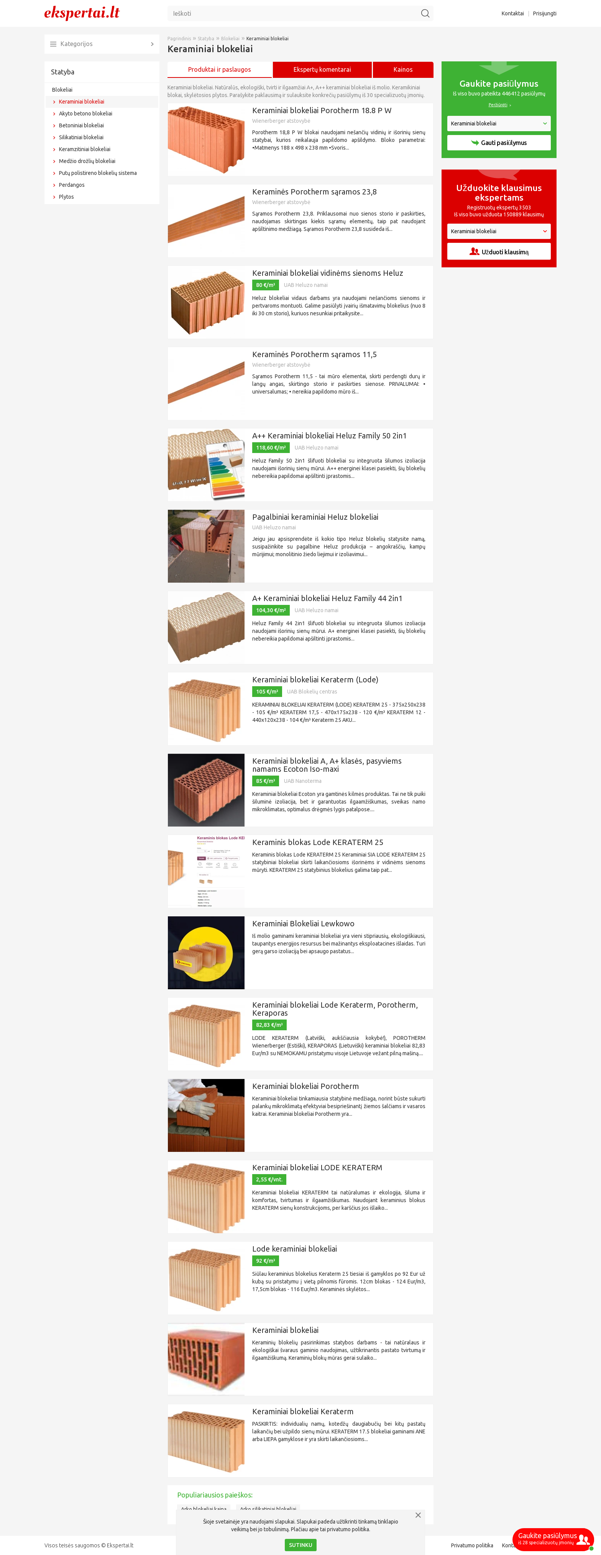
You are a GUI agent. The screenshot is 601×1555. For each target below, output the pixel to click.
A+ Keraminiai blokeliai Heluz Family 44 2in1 (327, 598)
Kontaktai (513, 13)
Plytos (66, 197)
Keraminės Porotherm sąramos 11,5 (314, 354)
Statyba (62, 72)
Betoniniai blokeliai (81, 125)
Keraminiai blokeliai (81, 102)
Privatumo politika (472, 1545)
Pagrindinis (179, 38)
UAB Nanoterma (303, 781)
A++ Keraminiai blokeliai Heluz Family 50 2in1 (329, 435)
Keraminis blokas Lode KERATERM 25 (317, 842)
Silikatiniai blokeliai (81, 137)
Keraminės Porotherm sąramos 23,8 (314, 191)
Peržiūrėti (498, 104)
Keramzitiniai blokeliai (84, 149)
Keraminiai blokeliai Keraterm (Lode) (315, 679)
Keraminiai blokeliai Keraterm (303, 1411)
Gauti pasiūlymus (499, 142)
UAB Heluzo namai (306, 285)
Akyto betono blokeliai (85, 113)
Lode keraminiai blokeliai (294, 1248)
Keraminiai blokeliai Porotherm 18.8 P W (322, 110)
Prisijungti (545, 13)
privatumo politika (348, 1529)
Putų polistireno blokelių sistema (98, 173)
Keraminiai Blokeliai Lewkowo (303, 923)
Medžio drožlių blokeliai (87, 161)
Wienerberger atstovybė (281, 121)
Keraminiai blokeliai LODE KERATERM (317, 1167)
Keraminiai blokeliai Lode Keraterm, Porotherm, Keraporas (335, 1008)
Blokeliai (62, 90)
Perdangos (72, 185)
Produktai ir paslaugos (219, 69)
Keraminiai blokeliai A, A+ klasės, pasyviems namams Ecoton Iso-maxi (327, 764)
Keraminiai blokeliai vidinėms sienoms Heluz (327, 273)
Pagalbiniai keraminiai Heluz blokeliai (315, 516)
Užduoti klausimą (499, 251)
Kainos (403, 69)
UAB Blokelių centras (312, 692)
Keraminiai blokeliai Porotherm (305, 1086)
